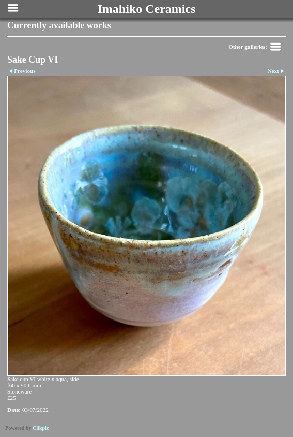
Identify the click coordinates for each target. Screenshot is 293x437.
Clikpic (41, 428)
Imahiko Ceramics (147, 9)
